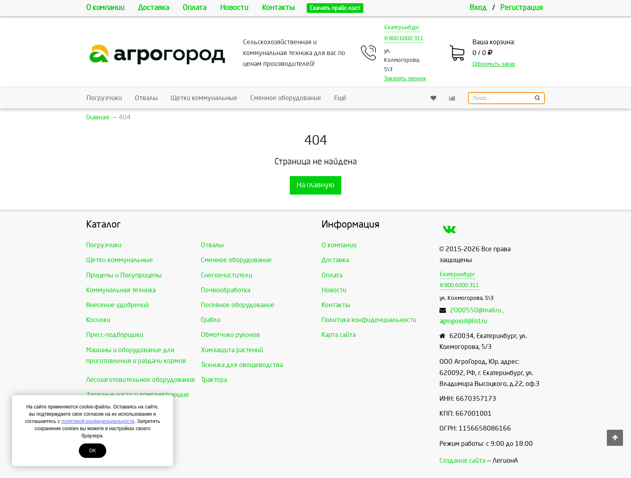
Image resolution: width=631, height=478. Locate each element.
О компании (105, 8)
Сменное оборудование (285, 97)
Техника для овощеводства (242, 364)
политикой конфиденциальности (97, 421)
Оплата (194, 8)
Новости (234, 8)
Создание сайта (462, 460)
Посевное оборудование (237, 305)
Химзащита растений (232, 350)
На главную (315, 185)
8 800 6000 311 (403, 38)
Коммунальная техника (121, 290)
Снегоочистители (226, 275)
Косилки (98, 319)
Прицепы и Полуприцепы (124, 275)
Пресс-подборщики (114, 334)
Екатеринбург (402, 28)
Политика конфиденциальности (369, 319)
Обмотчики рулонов (230, 334)
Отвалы (146, 97)
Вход (478, 8)
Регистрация (521, 8)
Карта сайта (339, 334)
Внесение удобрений (117, 305)
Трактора (214, 379)
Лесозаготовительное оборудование (140, 379)
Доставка (153, 8)
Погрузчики (104, 97)
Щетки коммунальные (204, 97)
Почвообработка (225, 290)
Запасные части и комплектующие (137, 394)
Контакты (278, 8)
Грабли (211, 319)
